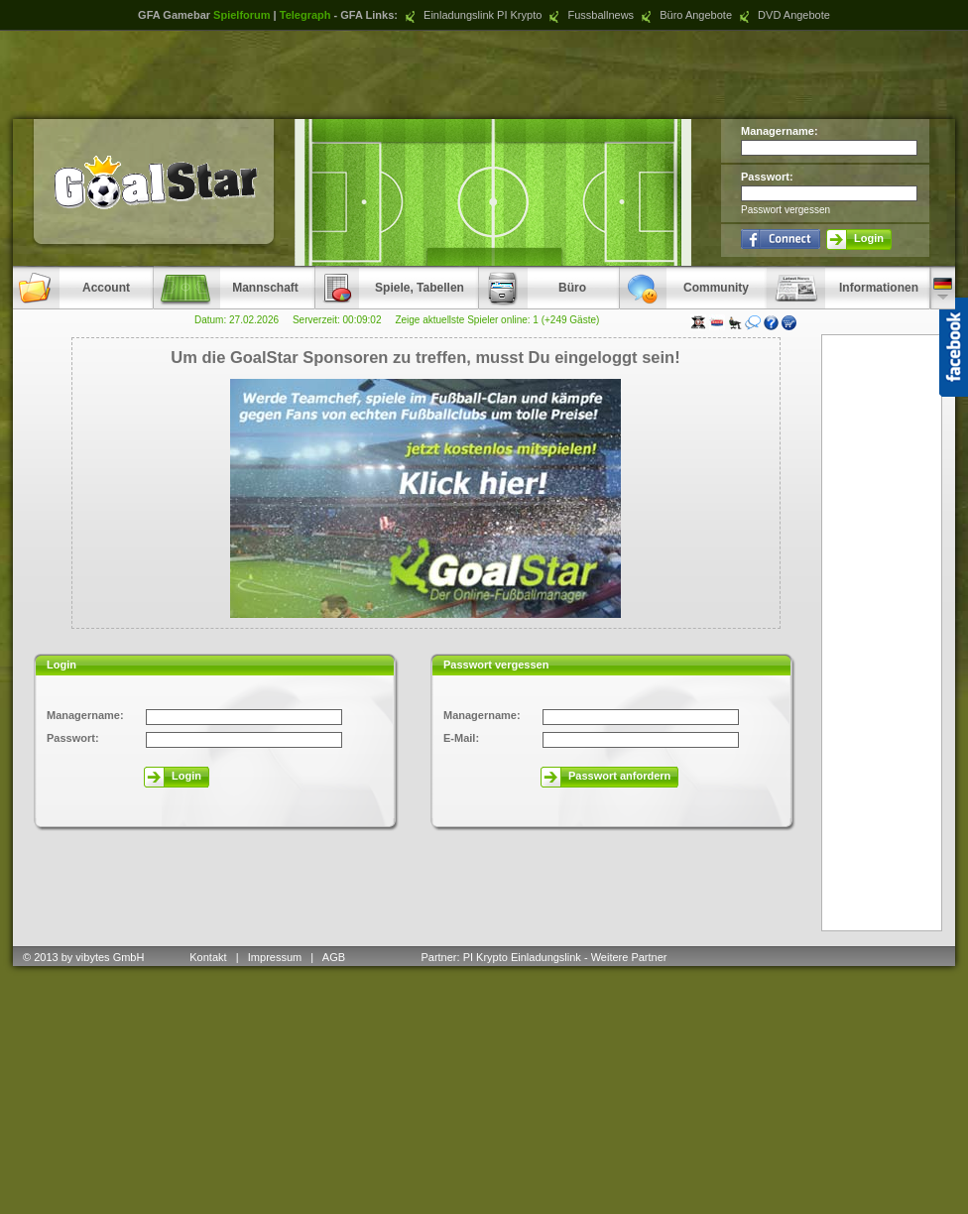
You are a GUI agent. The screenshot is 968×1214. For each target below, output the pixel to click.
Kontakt (207, 957)
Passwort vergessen (785, 209)
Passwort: (767, 176)
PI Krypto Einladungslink (522, 957)
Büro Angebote (684, 15)
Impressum (275, 957)
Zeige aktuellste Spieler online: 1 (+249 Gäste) (497, 319)
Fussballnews (589, 15)
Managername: (779, 131)
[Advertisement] (484, 74)
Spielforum (241, 15)
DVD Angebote (782, 15)
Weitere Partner (629, 957)
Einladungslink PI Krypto (471, 15)
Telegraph (305, 15)
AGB (335, 957)
